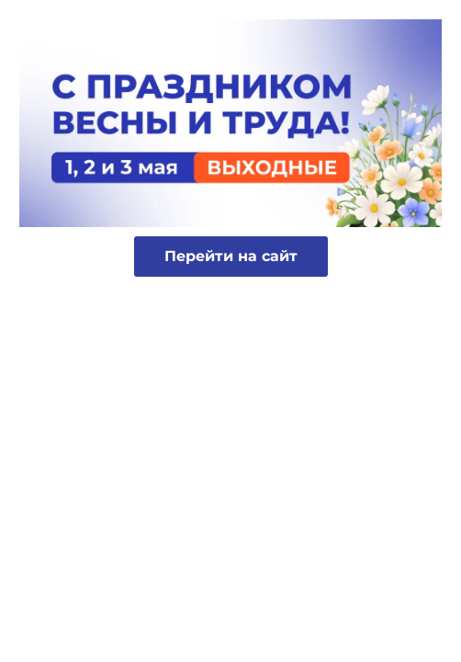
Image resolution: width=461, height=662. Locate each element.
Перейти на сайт (231, 256)
